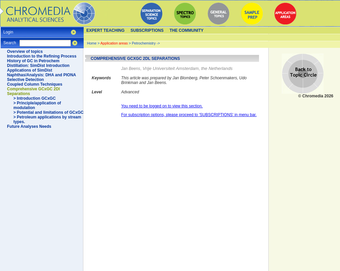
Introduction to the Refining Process (41, 56)
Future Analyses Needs (29, 126)
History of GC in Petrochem (33, 61)
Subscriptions (147, 30)
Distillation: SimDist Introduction (38, 65)
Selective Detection (25, 79)
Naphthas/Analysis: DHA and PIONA (41, 75)
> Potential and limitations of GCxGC (48, 112)
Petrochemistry (144, 43)
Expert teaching (105, 30)
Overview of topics (25, 51)
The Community (186, 30)
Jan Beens (130, 68)
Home (91, 43)
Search (9, 40)
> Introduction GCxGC (34, 98)
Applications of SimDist (29, 70)
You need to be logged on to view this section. (162, 106)
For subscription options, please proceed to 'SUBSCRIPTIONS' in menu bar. (189, 114)
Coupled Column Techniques (34, 84)
